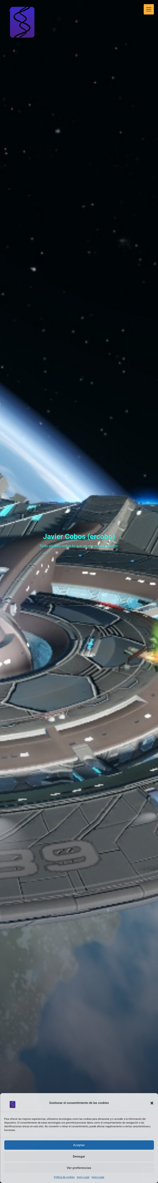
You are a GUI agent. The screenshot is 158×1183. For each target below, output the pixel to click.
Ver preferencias (79, 1168)
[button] (152, 1103)
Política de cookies (64, 1177)
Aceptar (79, 1145)
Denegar (79, 1156)
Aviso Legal (83, 1177)
